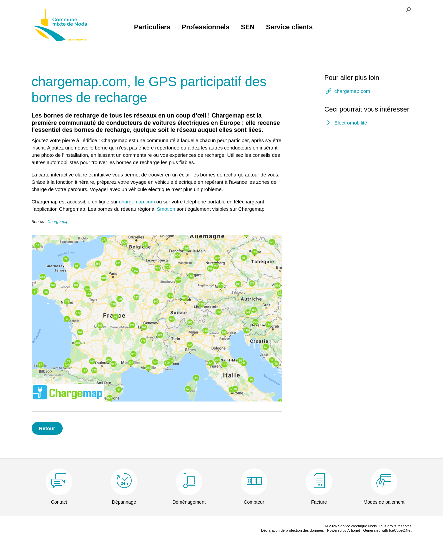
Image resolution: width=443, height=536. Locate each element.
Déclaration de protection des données (292, 530)
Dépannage (124, 502)
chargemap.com (137, 201)
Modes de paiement (384, 502)
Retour (47, 428)
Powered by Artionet (343, 530)
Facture (319, 502)
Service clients (289, 27)
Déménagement (189, 502)
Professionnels (205, 27)
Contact (59, 502)
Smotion (166, 209)
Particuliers (152, 27)
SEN (248, 27)
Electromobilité (350, 123)
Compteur (254, 502)
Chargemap (58, 221)
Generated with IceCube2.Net (387, 530)
